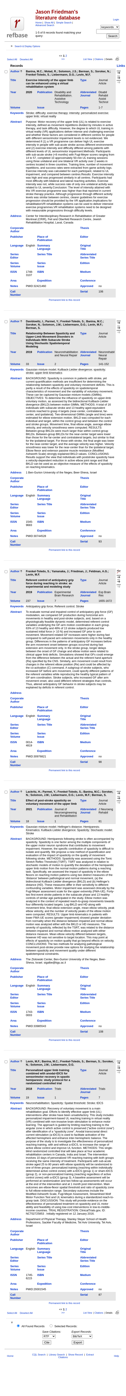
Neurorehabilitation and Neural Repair (66, 353)
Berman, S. (86, 71)
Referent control (64, 606)
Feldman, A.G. (98, 571)
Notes (14, 286)
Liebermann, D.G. (63, 74)
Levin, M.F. (84, 74)
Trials (57, 1088)
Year (13, 92)
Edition (85, 263)
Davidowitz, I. (35, 321)
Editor (84, 236)
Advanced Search (44, 25)
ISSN (13, 271)
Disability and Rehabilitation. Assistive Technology (63, 97)
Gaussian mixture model (41, 369)
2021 (29, 809)
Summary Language (43, 247)
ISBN (40, 271)
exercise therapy (57, 113)
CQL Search (39, 1354)
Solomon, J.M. (51, 324)
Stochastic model (101, 830)
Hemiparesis (91, 826)
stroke (29, 372)
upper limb (32, 116)
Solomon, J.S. (68, 71)
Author (14, 71)
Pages (84, 107)
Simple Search (64, 22)
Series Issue (41, 264)
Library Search (57, 1354)
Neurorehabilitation (37, 1103)
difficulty (40, 113)
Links (121, 65)
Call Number (15, 293)
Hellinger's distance (70, 826)
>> (63, 59)
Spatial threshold (75, 1103)
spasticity (99, 369)
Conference (88, 280)
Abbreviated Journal (88, 93)
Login (116, 19)
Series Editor (14, 256)
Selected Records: (65, 1326)
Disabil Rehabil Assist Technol (103, 97)
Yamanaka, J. (60, 571)
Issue (40, 107)
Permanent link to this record (64, 300)
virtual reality (48, 116)
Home (38, 22)
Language (16, 245)
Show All (49, 22)
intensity (74, 113)
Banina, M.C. (34, 71)
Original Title (85, 247)
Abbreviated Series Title (88, 256)
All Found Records (32, 1326)
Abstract (16, 121)
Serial (84, 291)
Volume (15, 107)
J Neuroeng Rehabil (106, 811)
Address (15, 216)
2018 (29, 1088)
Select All (12, 59)
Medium (85, 271)
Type (83, 80)
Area (13, 280)
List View (87, 59)
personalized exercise (94, 113)
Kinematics (33, 830)
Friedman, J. (79, 571)
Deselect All (26, 59)
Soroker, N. (102, 71)
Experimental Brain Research (64, 593)
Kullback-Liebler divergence (75, 369)
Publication (44, 92)
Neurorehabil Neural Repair (107, 355)
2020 (29, 92)
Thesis (84, 228)
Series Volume (15, 264)
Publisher (16, 236)
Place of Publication (44, 238)
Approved (86, 286)
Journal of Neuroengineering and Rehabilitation (65, 812)
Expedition (44, 280)
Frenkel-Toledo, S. (38, 74)
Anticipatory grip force (39, 606)
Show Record (75, 1354)
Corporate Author (17, 229)
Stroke (30, 113)
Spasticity (83, 830)
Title (13, 80)
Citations (98, 59)
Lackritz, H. (33, 791)
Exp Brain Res (105, 593)
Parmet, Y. (52, 321)
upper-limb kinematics (48, 372)
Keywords (17, 113)
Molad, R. (50, 71)
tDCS (99, 1103)
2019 (29, 352)
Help (116, 1356)
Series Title (44, 254)
